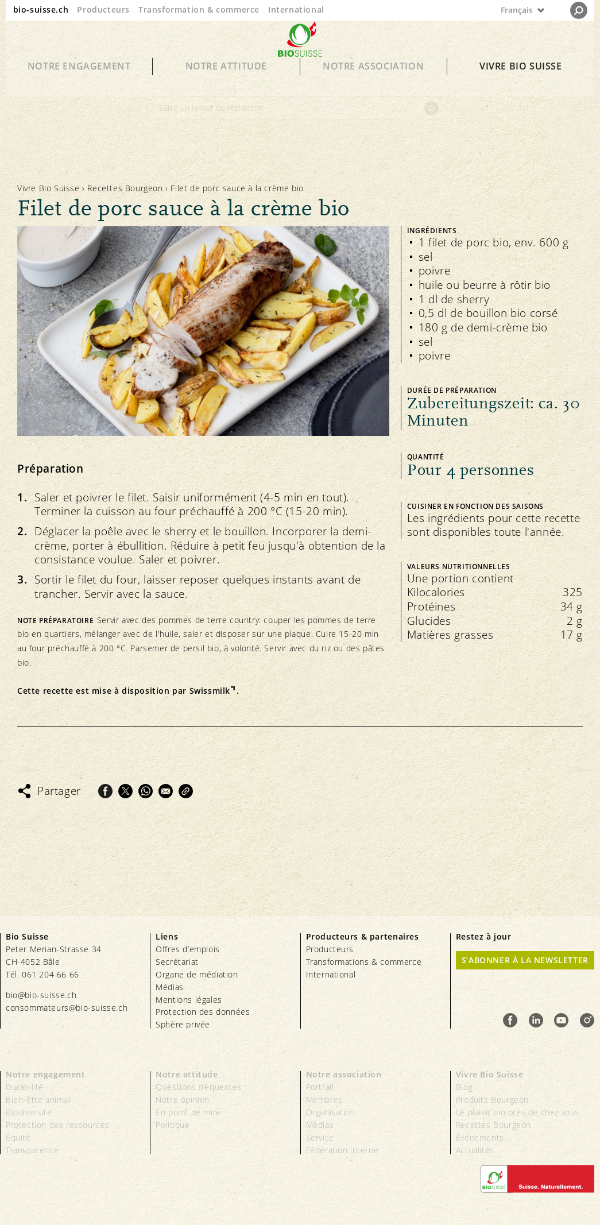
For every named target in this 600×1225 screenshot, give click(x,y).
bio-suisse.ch (41, 9)
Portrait (320, 1086)
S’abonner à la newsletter (525, 960)
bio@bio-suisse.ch (41, 995)
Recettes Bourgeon (124, 188)
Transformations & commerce (364, 961)
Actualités (475, 1150)
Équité (18, 1137)
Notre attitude (226, 81)
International (296, 9)
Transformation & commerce (199, 9)
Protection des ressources (58, 1124)
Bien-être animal (38, 1099)
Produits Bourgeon (492, 1099)
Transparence (32, 1150)
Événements (480, 1137)
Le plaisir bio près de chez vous (517, 1112)
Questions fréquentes (199, 1086)
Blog (464, 1086)
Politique (172, 1124)
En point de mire (188, 1112)
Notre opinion (183, 1099)
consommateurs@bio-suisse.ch (66, 1007)
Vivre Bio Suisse (520, 81)
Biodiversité (29, 1112)
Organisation (330, 1112)
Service (320, 1137)
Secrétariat (177, 961)
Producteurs (103, 9)
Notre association (373, 81)
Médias (170, 986)
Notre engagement (79, 81)
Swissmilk (209, 691)
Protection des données (203, 1011)
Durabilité (25, 1086)
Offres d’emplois (188, 949)
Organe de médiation (197, 974)
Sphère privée (183, 1024)
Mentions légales (189, 999)
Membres (324, 1099)
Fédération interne (342, 1150)
